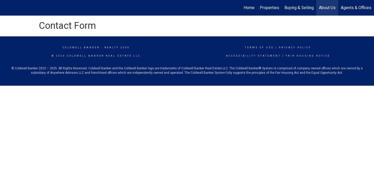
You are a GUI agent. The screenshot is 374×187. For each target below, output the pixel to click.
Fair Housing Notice (308, 56)
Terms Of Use (259, 47)
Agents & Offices (356, 7)
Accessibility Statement (253, 56)
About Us (327, 7)
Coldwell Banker (81, 47)
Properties (269, 7)
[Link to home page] (6, 8)
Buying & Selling (299, 7)
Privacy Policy (295, 47)
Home (249, 7)
